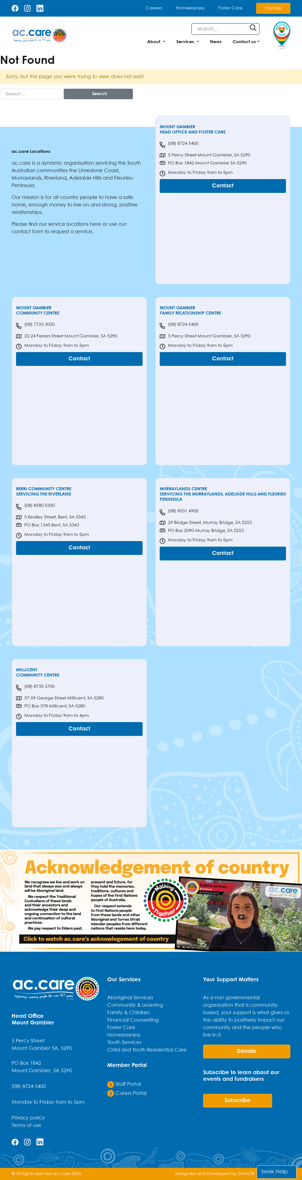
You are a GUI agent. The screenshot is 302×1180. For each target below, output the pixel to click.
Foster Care (230, 8)
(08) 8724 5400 (179, 144)
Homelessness (190, 8)
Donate (273, 8)
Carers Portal (127, 1093)
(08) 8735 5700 (35, 687)
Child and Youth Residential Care (147, 1050)
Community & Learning (135, 1005)
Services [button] (185, 42)
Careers (154, 8)
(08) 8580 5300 (35, 506)
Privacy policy (28, 1118)
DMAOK (246, 1174)
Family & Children (128, 1012)
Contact (222, 185)
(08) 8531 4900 (179, 512)
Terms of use (26, 1125)
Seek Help (274, 1171)
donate (246, 1051)
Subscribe (238, 1100)
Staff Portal (124, 1084)
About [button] (153, 42)
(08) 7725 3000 (35, 325)
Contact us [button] (244, 42)
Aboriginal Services (130, 997)
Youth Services (124, 1042)
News (216, 42)
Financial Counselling (133, 1020)
